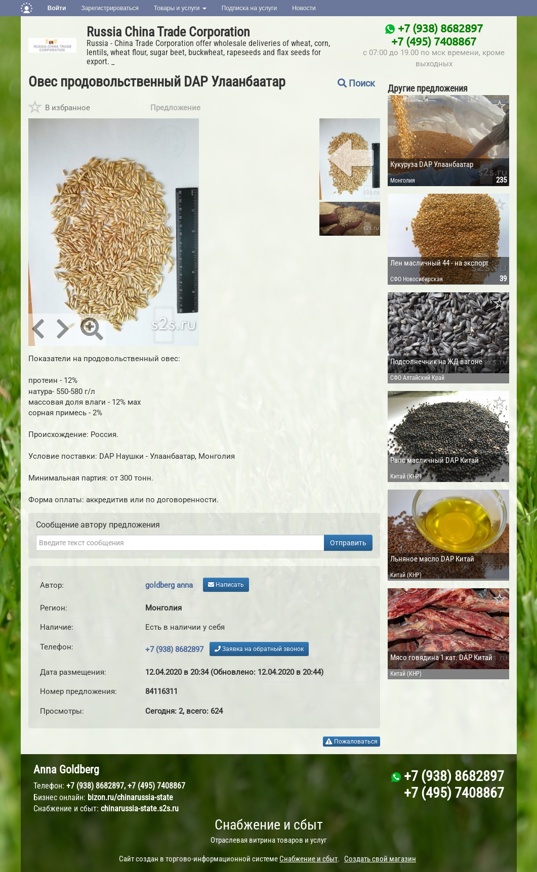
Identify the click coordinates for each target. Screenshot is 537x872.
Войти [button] (57, 8)
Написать (226, 584)
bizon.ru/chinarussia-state (130, 797)
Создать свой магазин (380, 858)
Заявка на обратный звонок (259, 648)
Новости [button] (303, 8)
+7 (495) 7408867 (433, 41)
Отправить (348, 543)
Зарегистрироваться (109, 8)
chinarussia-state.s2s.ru (140, 808)
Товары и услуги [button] (180, 8)
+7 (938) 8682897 (440, 27)
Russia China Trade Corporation (168, 31)
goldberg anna (169, 585)
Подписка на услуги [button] (249, 8)
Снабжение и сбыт (269, 824)
